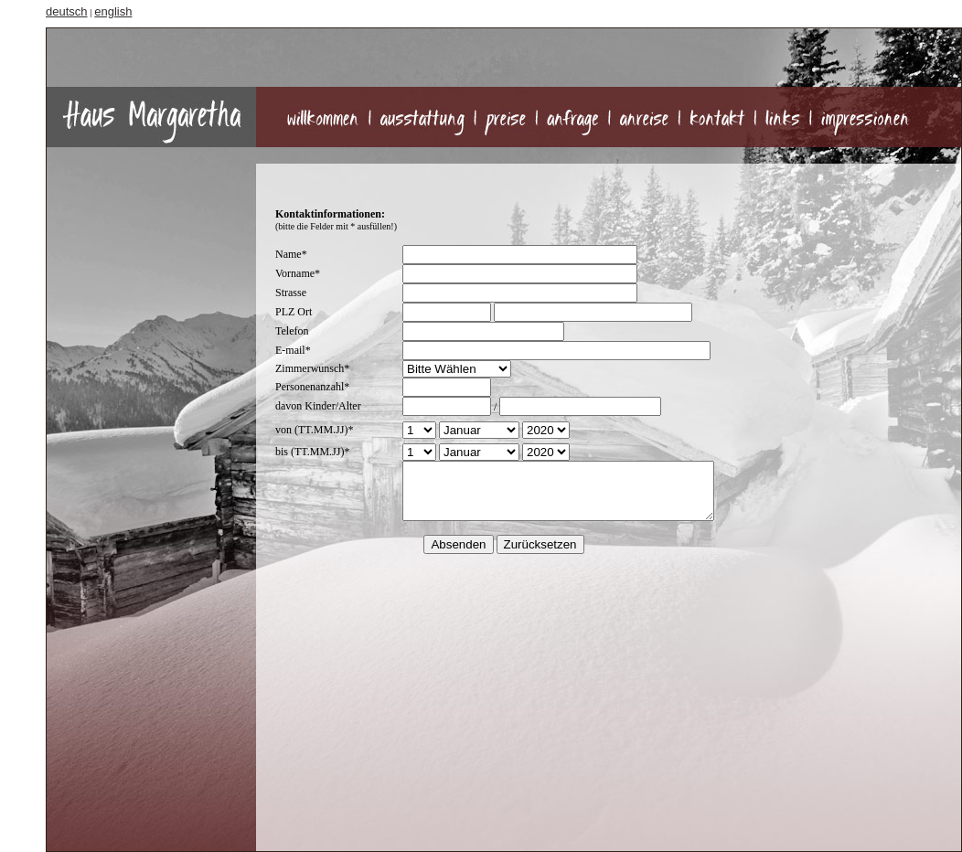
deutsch (67, 11)
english (113, 11)
